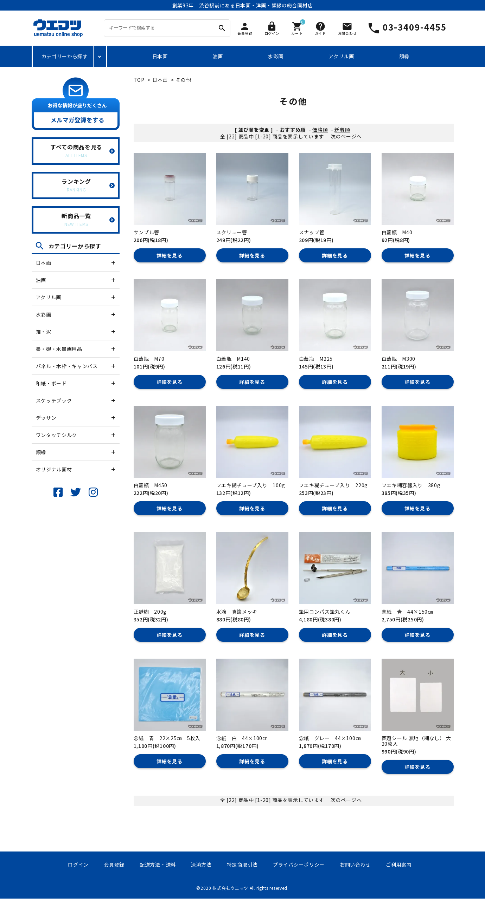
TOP (139, 79)
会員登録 (114, 864)
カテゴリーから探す (65, 56)
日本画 (160, 56)
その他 (183, 79)
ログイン (78, 864)
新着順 (342, 129)
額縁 (404, 56)
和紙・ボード (51, 383)
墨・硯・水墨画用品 (59, 348)
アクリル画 (341, 56)
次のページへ (346, 136)
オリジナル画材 (54, 469)
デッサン (46, 417)
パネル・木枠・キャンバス (67, 366)
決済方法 (201, 864)
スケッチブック (54, 400)
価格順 (320, 129)
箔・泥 (43, 331)
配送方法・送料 (158, 864)
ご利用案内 (399, 864)
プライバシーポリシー (299, 864)
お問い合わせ (355, 864)
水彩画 (275, 56)
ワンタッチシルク (56, 434)
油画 (218, 56)
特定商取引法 (242, 864)
